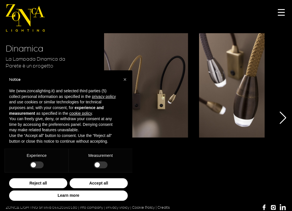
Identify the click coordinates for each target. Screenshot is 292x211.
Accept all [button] (98, 183)
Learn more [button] (68, 195)
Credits (163, 208)
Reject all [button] (38, 183)
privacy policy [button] (104, 96)
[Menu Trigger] (281, 12)
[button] (279, 118)
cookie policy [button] (80, 113)
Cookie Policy (143, 208)
